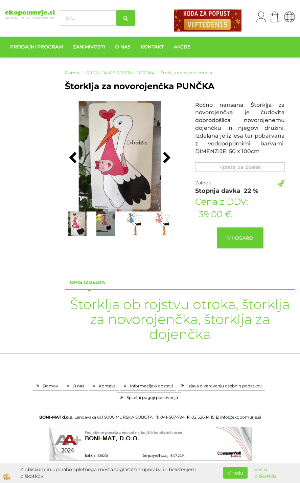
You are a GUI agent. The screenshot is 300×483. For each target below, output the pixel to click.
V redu (235, 473)
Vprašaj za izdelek (240, 167)
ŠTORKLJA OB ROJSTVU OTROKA (120, 72)
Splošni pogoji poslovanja (152, 397)
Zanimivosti (89, 47)
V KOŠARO (240, 238)
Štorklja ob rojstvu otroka (186, 72)
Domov (72, 72)
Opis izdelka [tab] (87, 282)
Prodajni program (36, 47)
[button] (166, 158)
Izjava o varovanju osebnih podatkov (224, 385)
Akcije (182, 47)
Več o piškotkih (265, 472)
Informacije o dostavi (151, 385)
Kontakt (152, 47)
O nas (123, 47)
